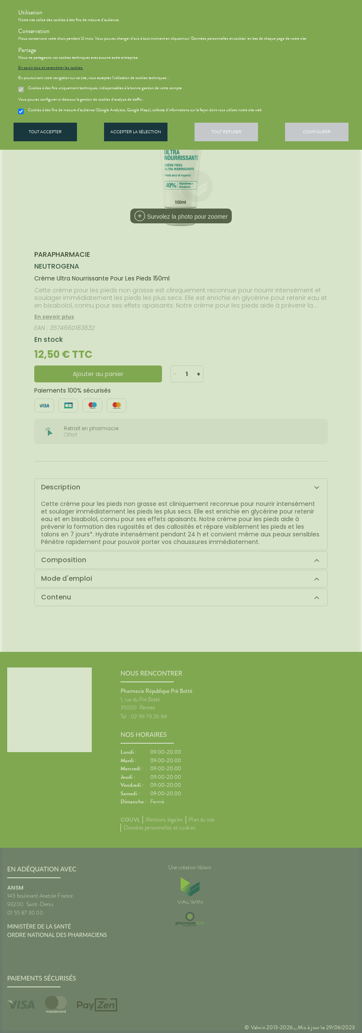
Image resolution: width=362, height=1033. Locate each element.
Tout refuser (226, 132)
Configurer (317, 132)
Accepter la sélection (135, 132)
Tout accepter (45, 132)
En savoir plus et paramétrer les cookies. (50, 68)
